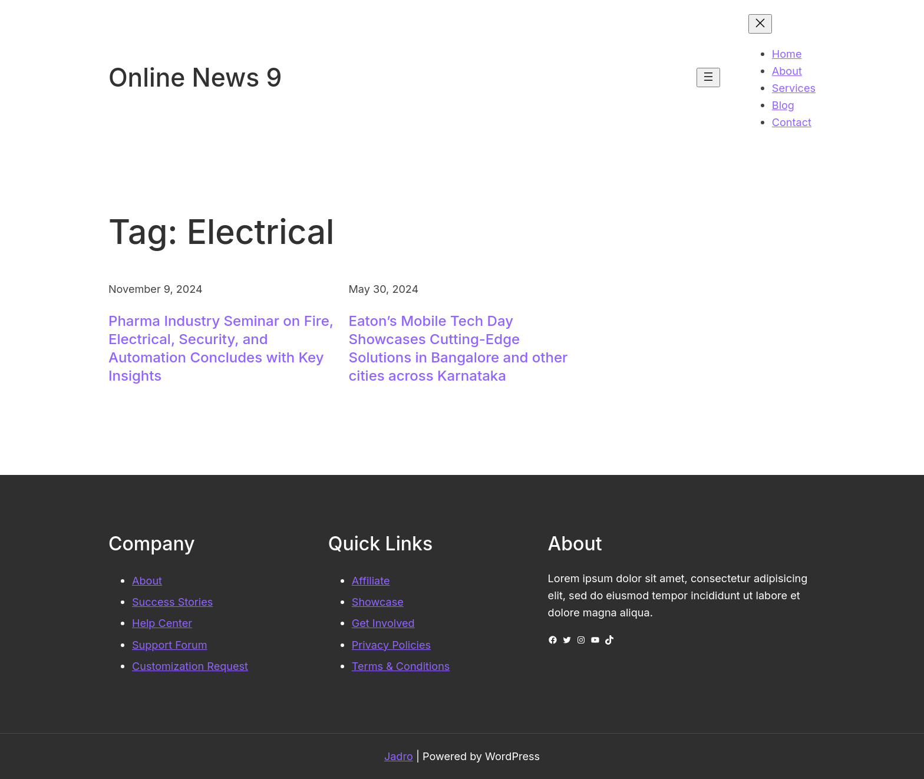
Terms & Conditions (401, 665)
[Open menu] (708, 77)
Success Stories (172, 601)
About (147, 580)
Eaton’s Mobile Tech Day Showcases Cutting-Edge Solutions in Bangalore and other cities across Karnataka (458, 348)
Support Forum (169, 644)
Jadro (398, 756)
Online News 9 (195, 77)
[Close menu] (760, 24)
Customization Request (190, 665)
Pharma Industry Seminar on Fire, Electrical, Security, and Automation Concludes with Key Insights (221, 348)
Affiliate (371, 580)
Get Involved (383, 622)
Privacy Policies (391, 644)
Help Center (162, 622)
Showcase (378, 601)
